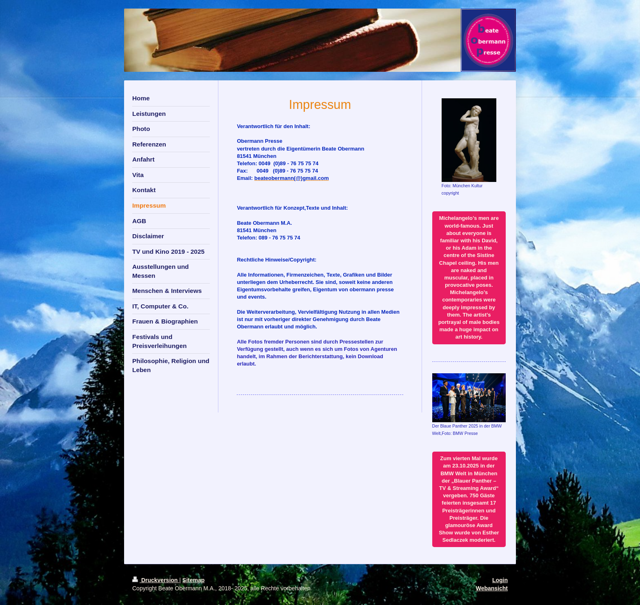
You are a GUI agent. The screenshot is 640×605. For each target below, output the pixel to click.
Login (500, 580)
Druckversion (155, 580)
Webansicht (492, 588)
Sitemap (193, 580)
